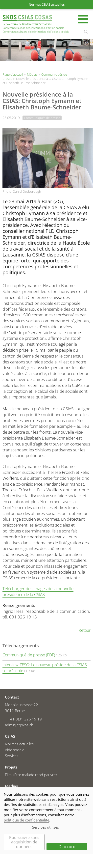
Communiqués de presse (42, 118)
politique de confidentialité (26, 820)
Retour (85, 630)
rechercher (86, 32)
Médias (32, 74)
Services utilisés (45, 827)
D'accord (67, 846)
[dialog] (46, 820)
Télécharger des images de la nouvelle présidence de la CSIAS (37, 591)
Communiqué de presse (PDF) (29, 655)
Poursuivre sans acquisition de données (24, 842)
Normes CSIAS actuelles (47, 4)
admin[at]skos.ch (19, 724)
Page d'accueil (35, 24)
